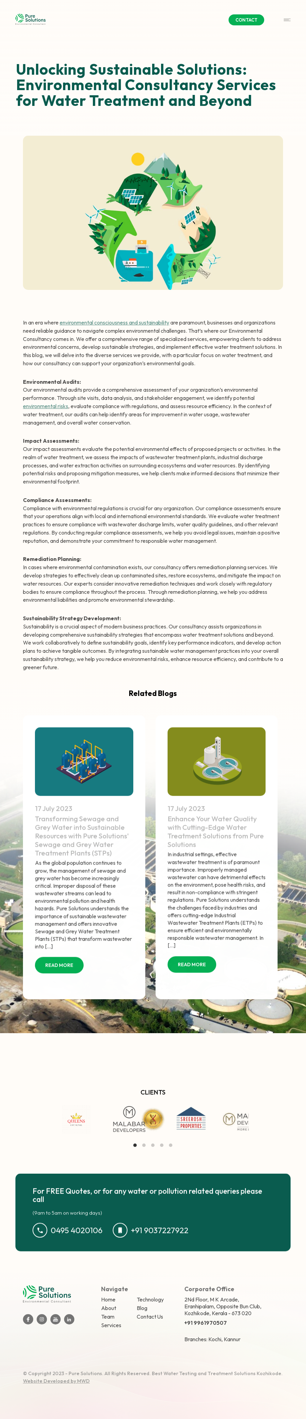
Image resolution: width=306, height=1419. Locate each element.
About (108, 1308)
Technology (150, 1299)
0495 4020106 (67, 1242)
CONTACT (246, 20)
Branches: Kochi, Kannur (212, 1339)
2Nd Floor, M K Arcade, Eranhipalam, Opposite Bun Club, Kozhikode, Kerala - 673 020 (222, 1306)
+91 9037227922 (150, 1242)
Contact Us (150, 1316)
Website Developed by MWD (56, 1381)
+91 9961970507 (205, 1322)
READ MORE (59, 978)
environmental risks (45, 406)
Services (111, 1325)
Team (107, 1316)
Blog (142, 1308)
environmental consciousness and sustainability (114, 322)
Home (108, 1299)
